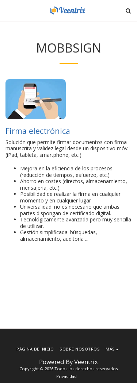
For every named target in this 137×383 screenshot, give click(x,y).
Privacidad (66, 376)
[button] (8, 10)
